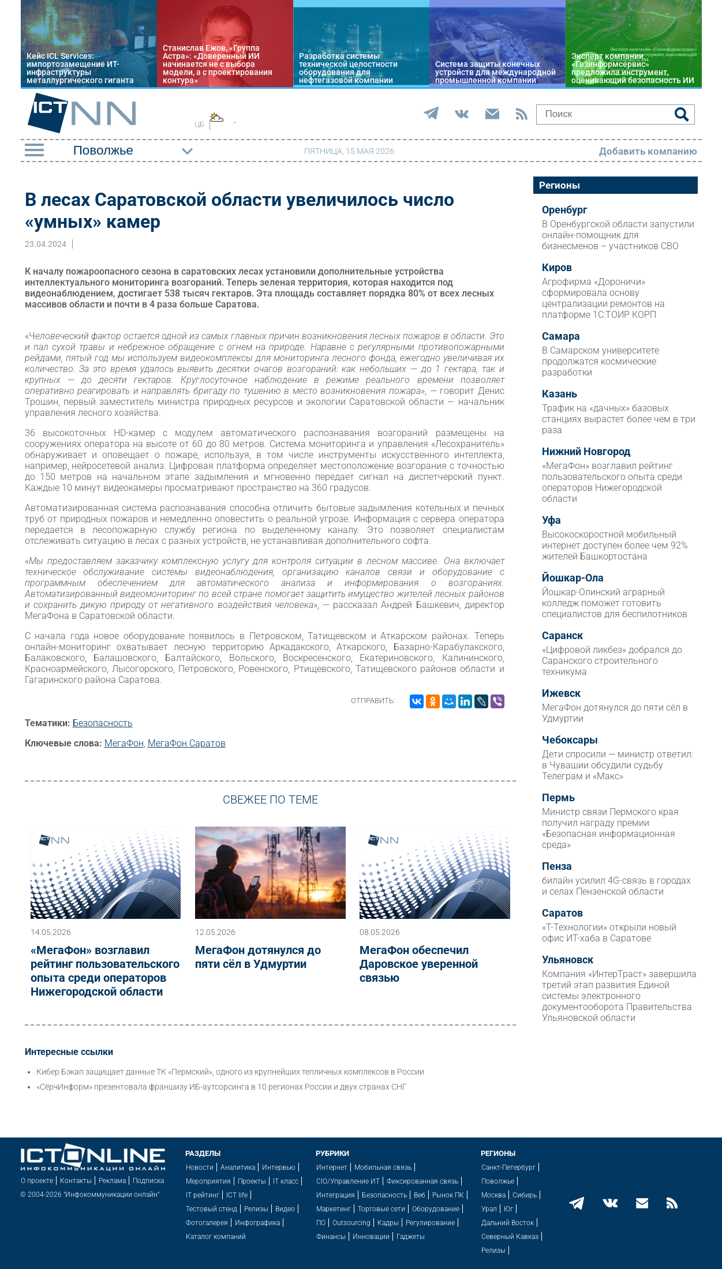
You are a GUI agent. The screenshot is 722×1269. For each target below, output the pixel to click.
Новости (200, 1167)
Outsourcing (351, 1223)
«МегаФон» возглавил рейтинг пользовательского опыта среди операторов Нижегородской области (105, 970)
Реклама (112, 1181)
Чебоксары (570, 740)
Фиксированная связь (422, 1181)
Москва (493, 1195)
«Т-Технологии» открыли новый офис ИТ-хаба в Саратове (609, 933)
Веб (419, 1195)
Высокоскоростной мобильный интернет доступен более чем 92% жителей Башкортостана (615, 545)
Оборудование (435, 1209)
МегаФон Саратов (187, 743)
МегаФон (124, 743)
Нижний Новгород (586, 451)
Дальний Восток (507, 1223)
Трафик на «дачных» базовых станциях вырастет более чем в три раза (618, 419)
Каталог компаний (216, 1237)
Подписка (148, 1181)
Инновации (371, 1237)
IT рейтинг (202, 1195)
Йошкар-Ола (573, 578)
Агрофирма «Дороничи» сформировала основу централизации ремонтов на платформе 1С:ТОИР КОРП (603, 298)
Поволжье (497, 1181)
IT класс (285, 1181)
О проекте (37, 1181)
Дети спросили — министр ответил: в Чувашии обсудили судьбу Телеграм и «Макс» (617, 765)
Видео (285, 1209)
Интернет (331, 1167)
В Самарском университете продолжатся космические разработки (600, 361)
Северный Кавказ (509, 1237)
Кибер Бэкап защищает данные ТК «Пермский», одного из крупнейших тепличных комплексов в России (230, 1071)
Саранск (562, 635)
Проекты (252, 1181)
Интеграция (335, 1195)
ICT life (237, 1195)
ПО (321, 1223)
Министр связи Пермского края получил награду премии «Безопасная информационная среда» (610, 828)
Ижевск (561, 693)
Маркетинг (333, 1209)
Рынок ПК (448, 1195)
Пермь (558, 798)
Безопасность (103, 723)
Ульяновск (567, 960)
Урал (489, 1209)
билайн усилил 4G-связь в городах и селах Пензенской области (616, 886)
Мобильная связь (382, 1167)
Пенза (557, 866)
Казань (559, 394)
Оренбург (565, 210)
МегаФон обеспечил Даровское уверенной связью (419, 964)
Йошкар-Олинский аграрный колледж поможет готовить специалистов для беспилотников (614, 603)
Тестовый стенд (211, 1209)
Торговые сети (381, 1209)
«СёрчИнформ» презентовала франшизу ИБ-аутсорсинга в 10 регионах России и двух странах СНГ (221, 1086)
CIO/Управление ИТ (348, 1181)
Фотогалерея (207, 1223)
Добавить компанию (648, 151)
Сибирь (524, 1195)
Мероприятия (208, 1181)
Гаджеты (410, 1237)
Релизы (256, 1209)
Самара (561, 336)
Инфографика (257, 1223)
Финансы (331, 1237)
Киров (557, 267)
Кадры (388, 1223)
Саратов (562, 913)
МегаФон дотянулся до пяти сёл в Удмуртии (258, 957)
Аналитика (237, 1167)
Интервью (278, 1167)
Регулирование (430, 1223)
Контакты (76, 1181)
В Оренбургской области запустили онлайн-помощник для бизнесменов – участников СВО (618, 235)
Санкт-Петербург (508, 1167)
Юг (508, 1209)
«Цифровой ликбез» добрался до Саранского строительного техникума (612, 660)
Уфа (551, 520)
